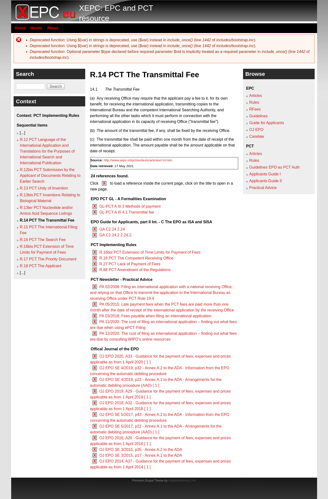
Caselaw (256, 136)
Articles (255, 96)
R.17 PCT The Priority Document (48, 259)
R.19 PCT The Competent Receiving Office (136, 258)
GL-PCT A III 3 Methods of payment (129, 206)
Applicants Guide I (265, 174)
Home (20, 28)
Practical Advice (263, 188)
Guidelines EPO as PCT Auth (274, 167)
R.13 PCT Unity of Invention (44, 188)
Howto (36, 28)
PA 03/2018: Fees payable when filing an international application (155, 316)
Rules (254, 102)
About (52, 28)
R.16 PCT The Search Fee (43, 240)
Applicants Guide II (265, 181)
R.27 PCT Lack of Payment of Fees (129, 264)
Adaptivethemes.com (182, 480)
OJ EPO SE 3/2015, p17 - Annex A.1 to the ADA (140, 455)
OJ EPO (256, 130)
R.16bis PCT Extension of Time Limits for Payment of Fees (150, 252)
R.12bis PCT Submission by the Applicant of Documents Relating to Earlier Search (50, 175)
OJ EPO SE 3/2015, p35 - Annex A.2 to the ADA (140, 449)
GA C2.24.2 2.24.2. (115, 235)
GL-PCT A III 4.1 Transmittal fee (126, 212)
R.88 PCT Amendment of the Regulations (134, 270)
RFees (255, 109)
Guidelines (258, 116)
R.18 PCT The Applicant (40, 266)
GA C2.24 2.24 (112, 229)
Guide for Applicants (266, 123)
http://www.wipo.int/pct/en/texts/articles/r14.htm (138, 160)
